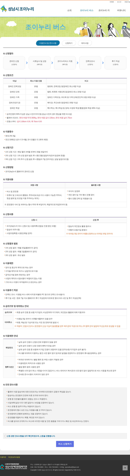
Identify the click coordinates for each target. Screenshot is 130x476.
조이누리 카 (104, 10)
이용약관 (3, 457)
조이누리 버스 (86, 10)
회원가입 (127, 2)
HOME (112, 2)
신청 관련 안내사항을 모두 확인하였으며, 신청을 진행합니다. (31, 436)
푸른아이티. (77, 470)
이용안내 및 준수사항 (47, 43)
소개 (69, 10)
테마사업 (85, 43)
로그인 (119, 2)
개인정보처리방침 (14, 457)
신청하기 (68, 43)
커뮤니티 (121, 10)
